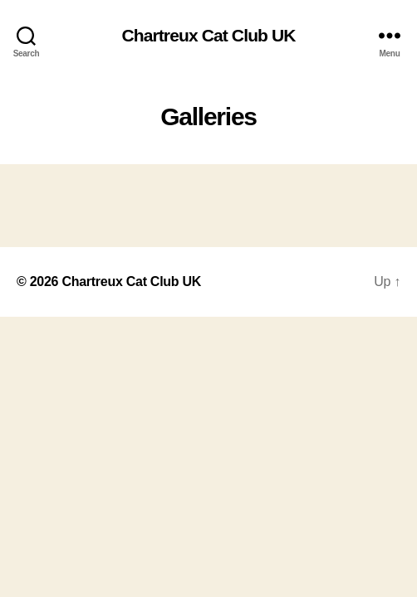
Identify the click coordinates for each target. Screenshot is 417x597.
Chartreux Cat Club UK (208, 35)
